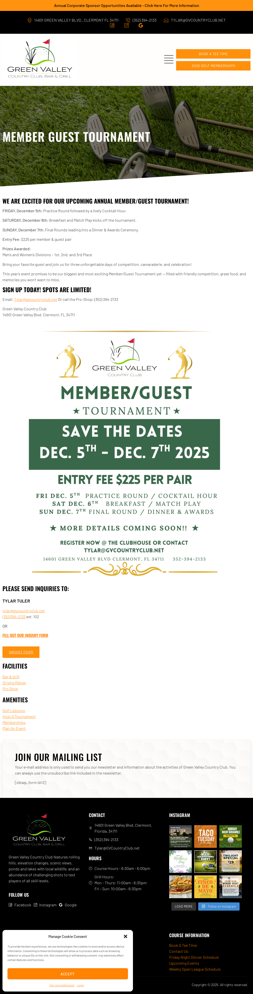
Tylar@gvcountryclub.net (35, 299)
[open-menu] (170, 60)
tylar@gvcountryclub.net (23, 610)
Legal (80, 985)
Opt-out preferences (61, 985)
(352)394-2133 (14, 616)
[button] (125, 936)
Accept (68, 974)
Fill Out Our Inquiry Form (25, 635)
